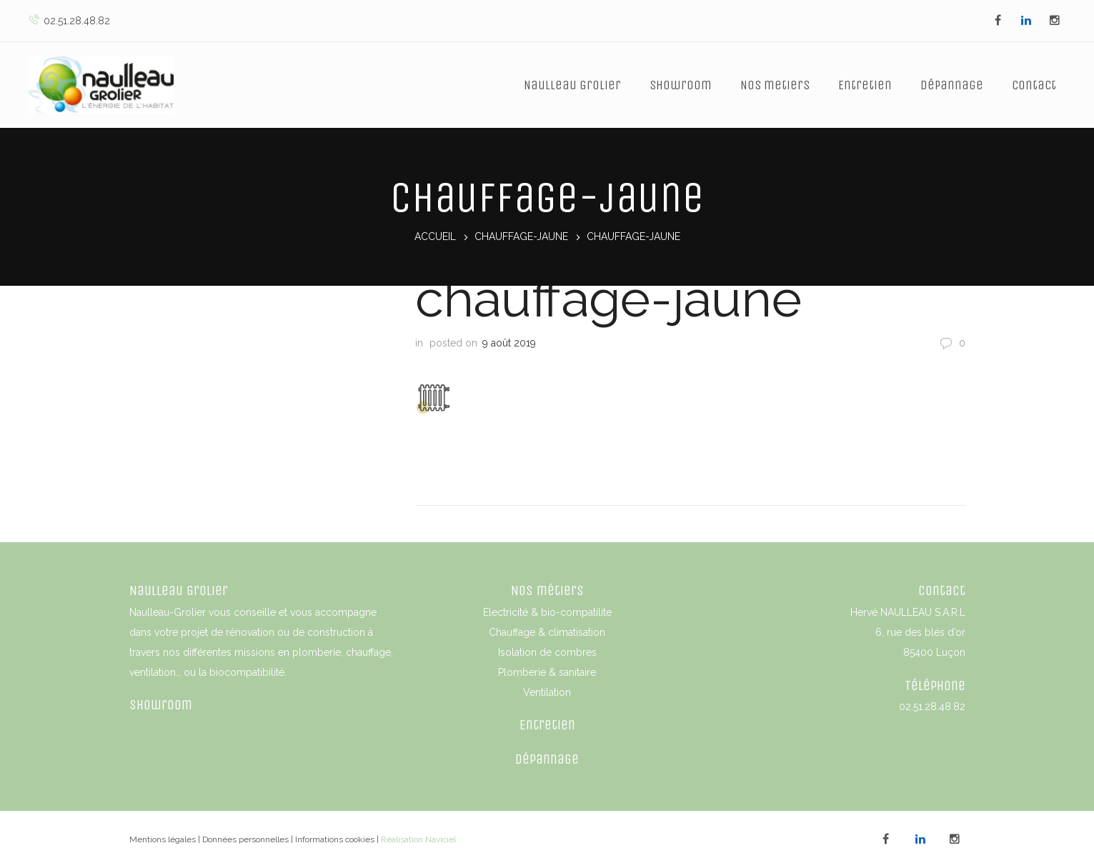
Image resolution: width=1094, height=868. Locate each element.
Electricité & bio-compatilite (547, 611)
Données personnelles (245, 838)
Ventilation (547, 691)
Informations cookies (334, 838)
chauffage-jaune (521, 237)
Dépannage (951, 85)
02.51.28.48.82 (69, 20)
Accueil (435, 237)
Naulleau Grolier (572, 85)
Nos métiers (547, 589)
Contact (1034, 85)
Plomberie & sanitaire (547, 671)
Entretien (865, 85)
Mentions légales (162, 838)
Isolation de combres (547, 651)
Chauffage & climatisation (547, 631)
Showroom (681, 85)
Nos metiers (775, 85)
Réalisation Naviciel (418, 838)
